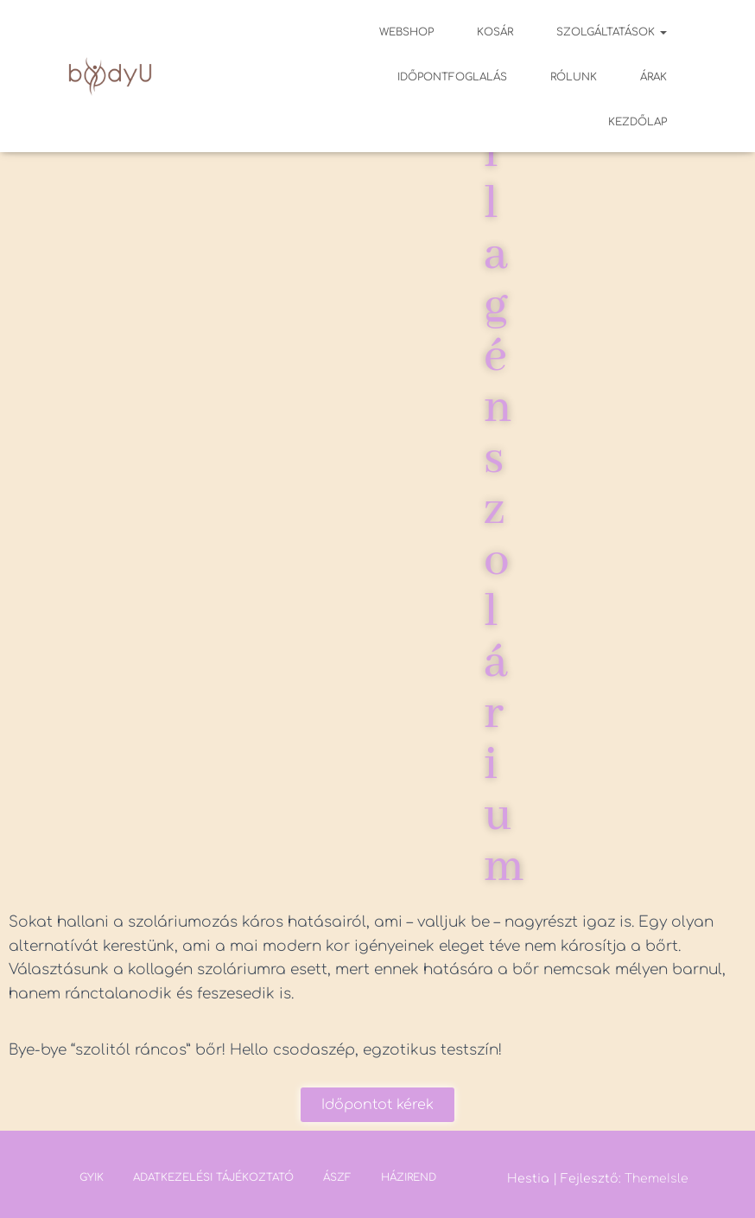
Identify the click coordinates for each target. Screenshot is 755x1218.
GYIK (91, 1177)
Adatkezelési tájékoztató (213, 1177)
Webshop (406, 32)
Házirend (408, 1177)
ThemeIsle (656, 1178)
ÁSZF (337, 1177)
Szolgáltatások (611, 32)
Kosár (495, 32)
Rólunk (573, 77)
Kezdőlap (637, 122)
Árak (653, 77)
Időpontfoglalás (452, 77)
